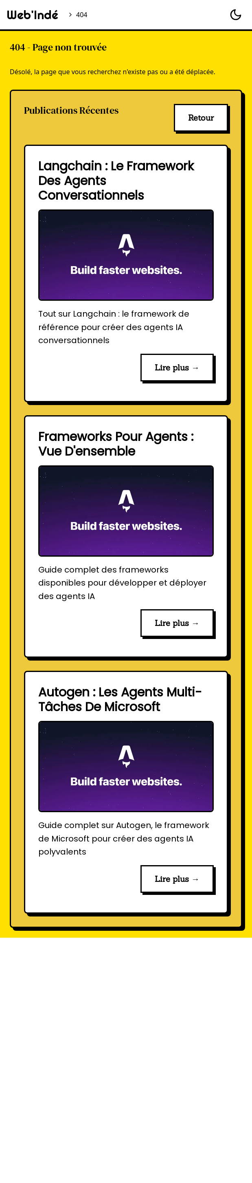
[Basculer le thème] (235, 14)
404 (81, 14)
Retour (201, 117)
